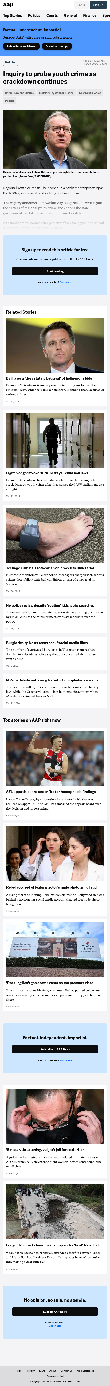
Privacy (31, 1370)
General (70, 15)
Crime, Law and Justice (19, 93)
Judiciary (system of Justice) (56, 93)
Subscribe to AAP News (21, 46)
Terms (19, 1370)
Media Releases (85, 1370)
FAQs (42, 1370)
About (52, 1370)
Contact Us (66, 1370)
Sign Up (98, 5)
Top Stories (12, 15)
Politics (34, 15)
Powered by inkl (55, 1376)
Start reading (55, 271)
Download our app (57, 46)
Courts (52, 15)
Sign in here (66, 282)
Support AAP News (55, 1312)
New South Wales (90, 93)
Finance (89, 15)
